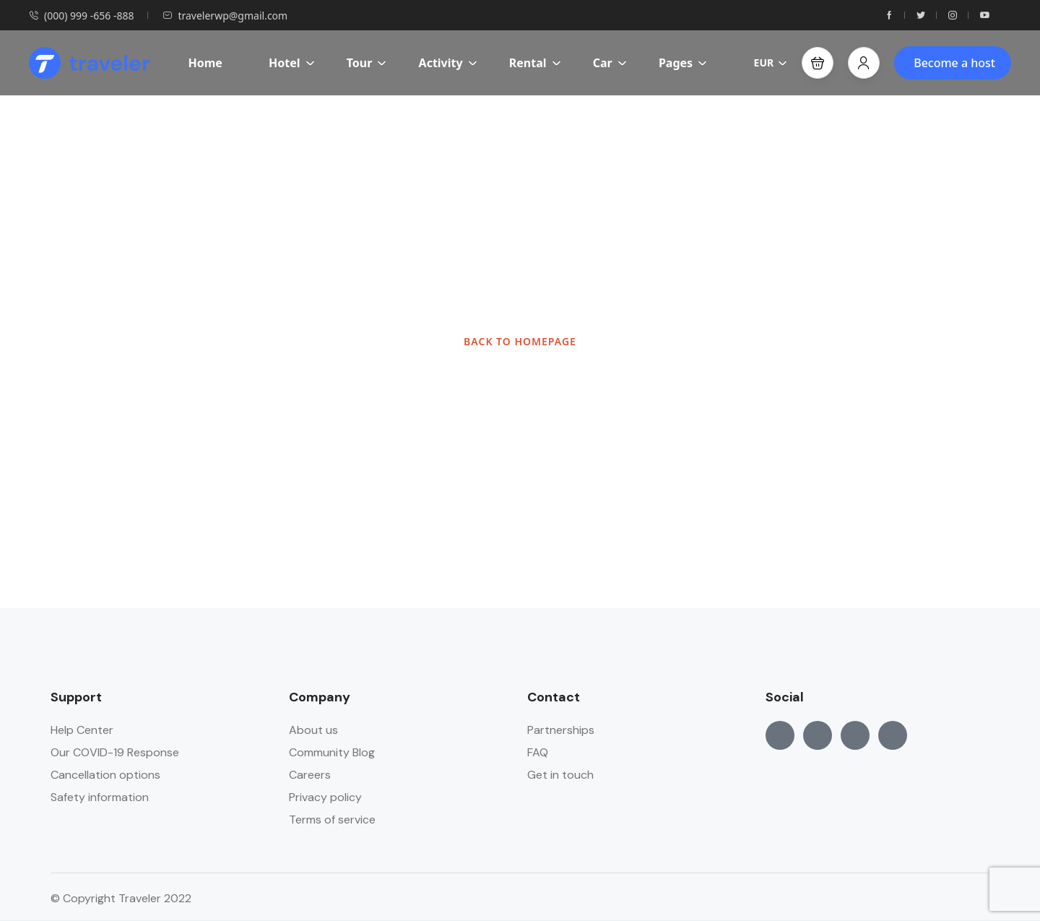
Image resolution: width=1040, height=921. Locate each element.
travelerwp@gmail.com (224, 15)
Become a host (954, 63)
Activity (448, 63)
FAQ (537, 752)
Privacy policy (325, 797)
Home (205, 63)
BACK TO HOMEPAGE (520, 341)
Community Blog (332, 752)
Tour (367, 63)
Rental (535, 63)
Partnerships (560, 730)
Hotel (292, 63)
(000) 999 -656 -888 (81, 15)
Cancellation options (105, 774)
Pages (683, 63)
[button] (817, 63)
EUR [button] (771, 62)
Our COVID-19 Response (115, 752)
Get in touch (560, 774)
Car (610, 63)
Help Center (82, 730)
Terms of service (332, 819)
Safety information (100, 797)
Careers (310, 774)
